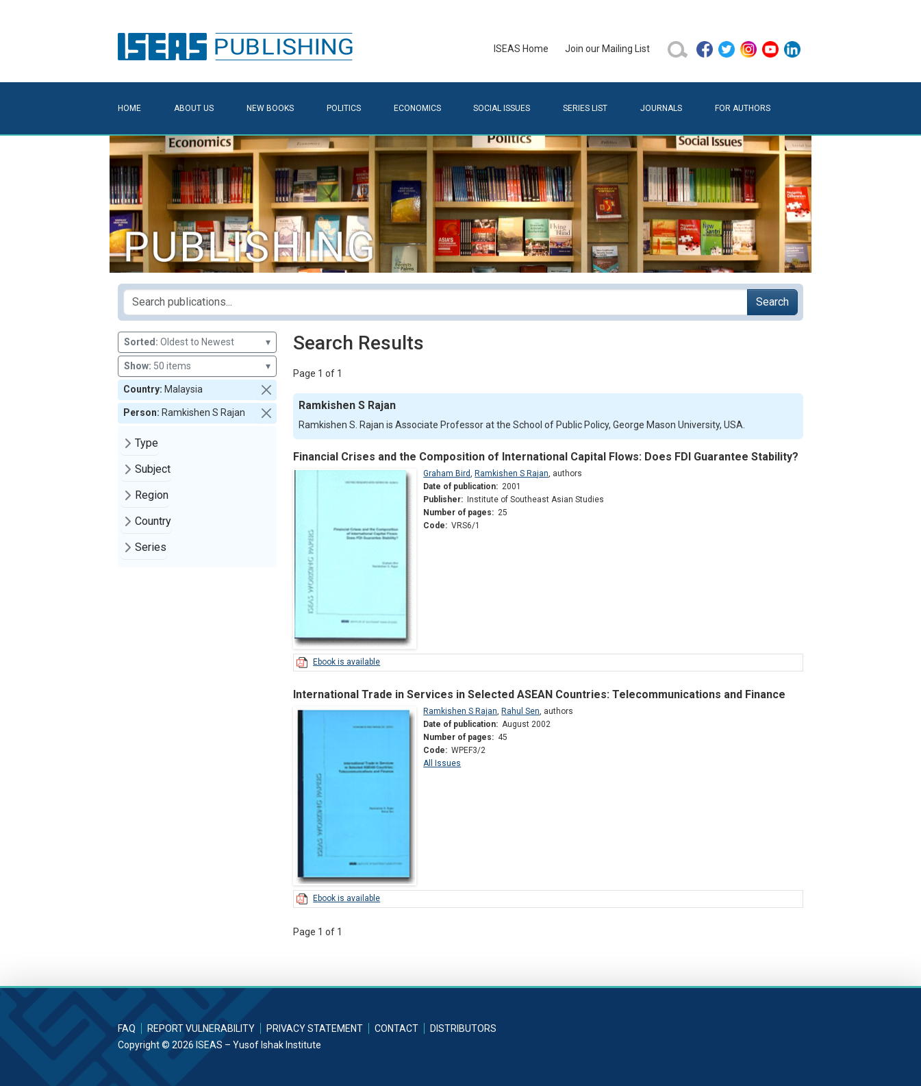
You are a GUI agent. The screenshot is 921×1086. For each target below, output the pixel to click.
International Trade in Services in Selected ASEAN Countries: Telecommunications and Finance (539, 694)
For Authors (742, 108)
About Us (194, 108)
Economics (417, 108)
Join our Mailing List (607, 48)
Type (146, 442)
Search (772, 301)
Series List (585, 108)
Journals (661, 108)
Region (151, 495)
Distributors (463, 1028)
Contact (396, 1028)
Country (153, 521)
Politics (344, 108)
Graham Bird (446, 473)
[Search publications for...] (435, 302)
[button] (266, 390)
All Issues (442, 763)
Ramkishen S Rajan (511, 473)
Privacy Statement (314, 1028)
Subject (153, 469)
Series (150, 547)
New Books (270, 108)
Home (129, 108)
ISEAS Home (521, 48)
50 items (197, 366)
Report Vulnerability (201, 1028)
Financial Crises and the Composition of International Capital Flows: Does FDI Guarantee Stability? (545, 456)
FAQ (127, 1028)
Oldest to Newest (197, 342)
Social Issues (501, 108)
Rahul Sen (520, 711)
